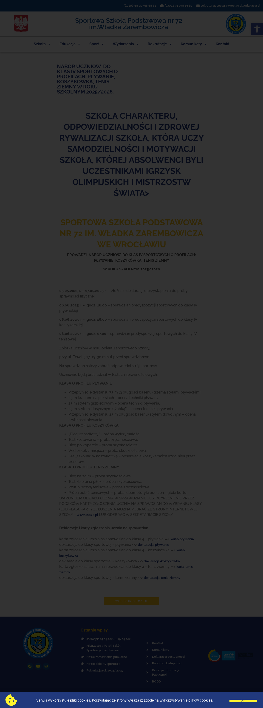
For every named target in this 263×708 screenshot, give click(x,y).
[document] (131, 354)
